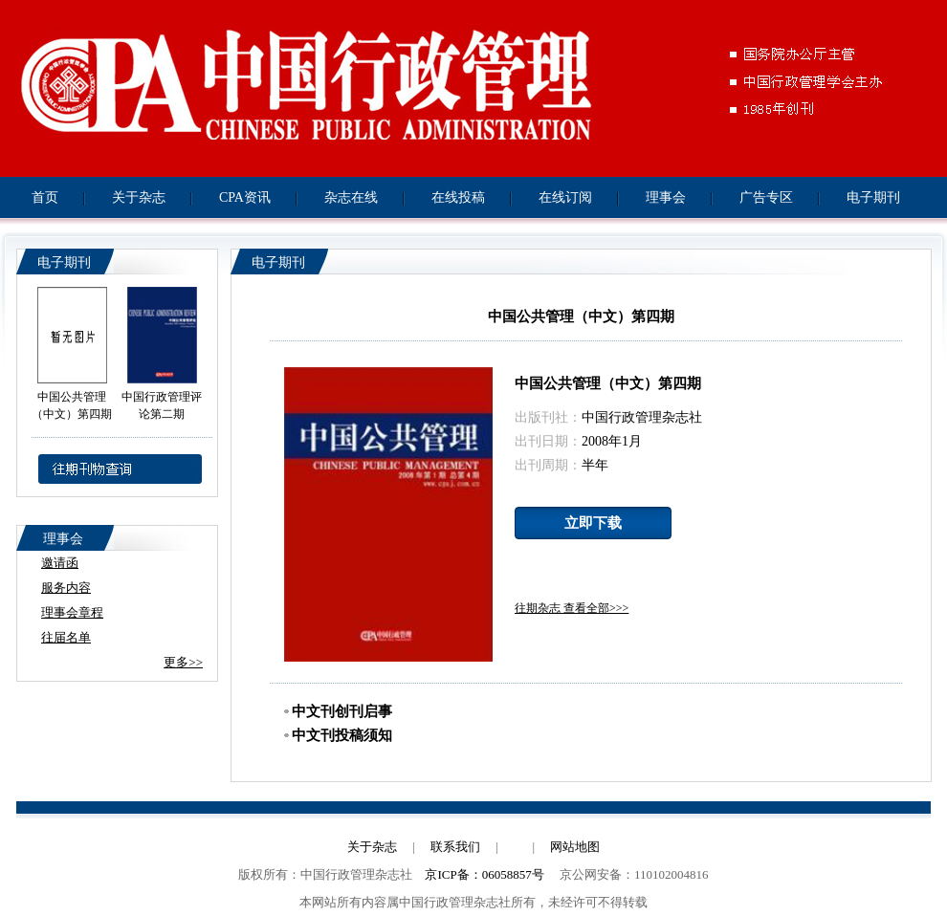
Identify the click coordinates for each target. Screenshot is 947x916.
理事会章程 (72, 612)
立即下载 (593, 523)
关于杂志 (138, 197)
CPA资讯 (245, 197)
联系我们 (455, 847)
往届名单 (66, 637)
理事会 (666, 197)
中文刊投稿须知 (338, 735)
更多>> (183, 662)
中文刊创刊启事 (338, 711)
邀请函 (59, 563)
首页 (45, 197)
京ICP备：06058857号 (484, 874)
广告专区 (766, 197)
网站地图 (575, 847)
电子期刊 (873, 197)
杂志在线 (351, 197)
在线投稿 (458, 197)
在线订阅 (565, 197)
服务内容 (66, 587)
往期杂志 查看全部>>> (571, 608)
